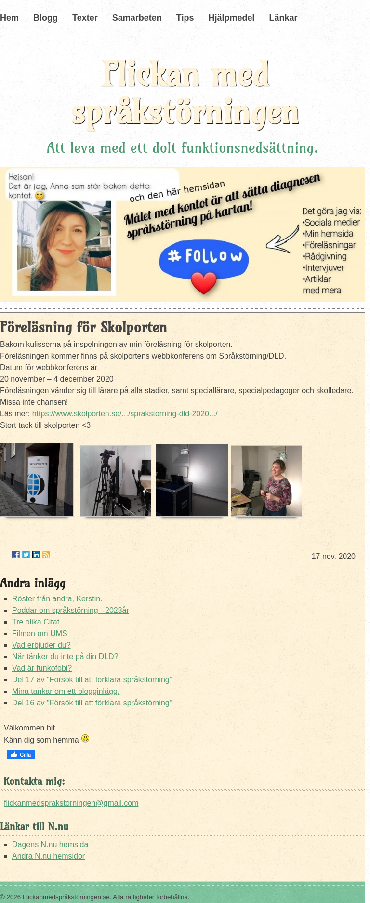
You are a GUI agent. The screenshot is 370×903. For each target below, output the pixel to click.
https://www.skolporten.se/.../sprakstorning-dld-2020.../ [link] (125, 414)
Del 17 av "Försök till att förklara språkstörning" (92, 680)
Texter (85, 18)
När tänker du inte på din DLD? (65, 656)
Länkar (283, 18)
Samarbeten (137, 18)
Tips (185, 18)
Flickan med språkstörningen (185, 92)
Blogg (45, 18)
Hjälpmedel (231, 18)
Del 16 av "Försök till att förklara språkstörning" (92, 703)
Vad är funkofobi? (42, 668)
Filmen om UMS (39, 633)
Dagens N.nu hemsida (50, 844)
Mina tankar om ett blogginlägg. (65, 691)
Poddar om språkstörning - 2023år (70, 610)
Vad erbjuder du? (41, 645)
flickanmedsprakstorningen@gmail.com (71, 803)
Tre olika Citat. (37, 622)
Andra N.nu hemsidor (48, 856)
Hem (9, 18)
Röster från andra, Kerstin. (57, 599)
